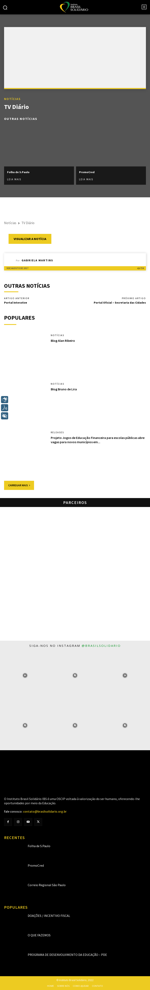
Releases (57, 432)
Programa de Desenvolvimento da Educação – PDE (67, 955)
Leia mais (14, 179)
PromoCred (87, 172)
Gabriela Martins (37, 260)
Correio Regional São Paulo (47, 885)
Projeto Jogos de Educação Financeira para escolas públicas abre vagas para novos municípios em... (97, 440)
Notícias (12, 98)
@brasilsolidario (101, 646)
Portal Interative (15, 302)
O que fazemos (39, 935)
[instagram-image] (25, 675)
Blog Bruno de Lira (64, 389)
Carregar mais (19, 485)
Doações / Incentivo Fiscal (49, 916)
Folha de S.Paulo (18, 172)
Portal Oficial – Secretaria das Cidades (120, 302)
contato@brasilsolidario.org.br (45, 811)
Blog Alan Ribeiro (63, 341)
